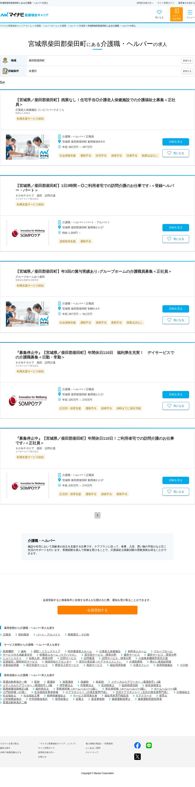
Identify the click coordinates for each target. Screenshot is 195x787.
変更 (187, 60)
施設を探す (5, 748)
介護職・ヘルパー (68, 26)
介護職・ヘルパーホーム (46, 26)
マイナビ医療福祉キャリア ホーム (16, 26)
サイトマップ (92, 752)
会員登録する (97, 610)
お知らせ (42, 757)
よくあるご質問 (93, 748)
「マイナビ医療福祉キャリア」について (57, 743)
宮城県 (82, 26)
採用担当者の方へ (145, 3)
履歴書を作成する (186, 3)
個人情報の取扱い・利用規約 (99, 743)
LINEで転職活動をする (10, 752)
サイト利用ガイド (165, 3)
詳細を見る (175, 141)
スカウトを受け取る (9, 743)
